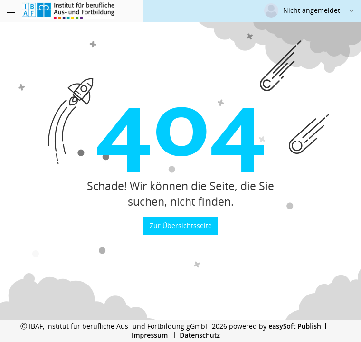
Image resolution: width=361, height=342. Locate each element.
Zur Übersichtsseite (181, 225)
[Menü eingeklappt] (10, 10)
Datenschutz (200, 335)
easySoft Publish (294, 326)
